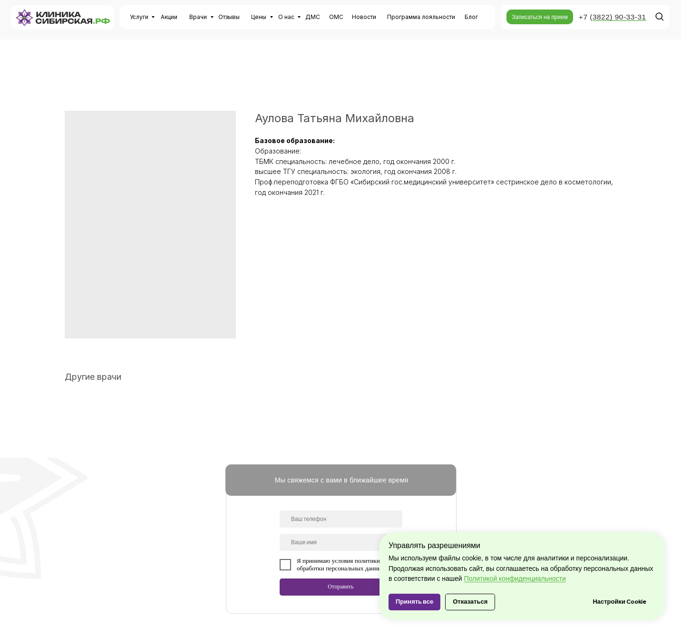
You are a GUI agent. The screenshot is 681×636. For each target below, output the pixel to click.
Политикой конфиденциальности (515, 578)
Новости (364, 16)
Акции (169, 16)
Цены (258, 16)
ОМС (336, 16)
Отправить (340, 586)
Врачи (198, 16)
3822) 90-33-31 (619, 17)
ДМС (312, 16)
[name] (341, 542)
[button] (539, 17)
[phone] (341, 519)
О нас (286, 16)
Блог (471, 16)
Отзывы (229, 16)
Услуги (139, 16)
